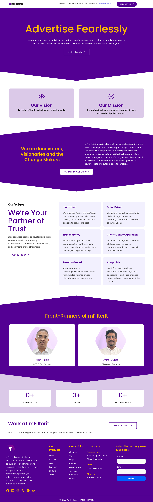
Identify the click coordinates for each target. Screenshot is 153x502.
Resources (90, 3)
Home (62, 3)
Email (120, 467)
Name (120, 456)
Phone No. (92, 474)
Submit (131, 478)
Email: (90, 464)
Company (104, 3)
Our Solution (75, 3)
